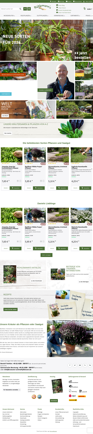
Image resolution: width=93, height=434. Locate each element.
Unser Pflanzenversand (61, 412)
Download (54, 400)
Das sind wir (6, 414)
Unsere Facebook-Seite (63, 10)
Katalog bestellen (25, 420)
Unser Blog (60, 5)
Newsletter (23, 422)
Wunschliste (77, 1)
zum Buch (5, 115)
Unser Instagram (42, 418)
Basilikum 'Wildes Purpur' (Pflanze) (33, 167)
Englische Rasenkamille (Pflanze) (79, 167)
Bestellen (16, 188)
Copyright (75, 412)
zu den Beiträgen (84, 282)
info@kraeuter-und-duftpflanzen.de (17, 370)
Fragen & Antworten (43, 414)
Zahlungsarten (59, 420)
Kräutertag (23, 424)
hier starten (7, 133)
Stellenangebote (7, 416)
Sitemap (57, 422)
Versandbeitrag (59, 418)
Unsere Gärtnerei (7, 412)
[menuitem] (53, 1)
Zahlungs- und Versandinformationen (79, 423)
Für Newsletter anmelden (11, 390)
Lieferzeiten (58, 416)
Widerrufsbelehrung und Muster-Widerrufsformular (80, 417)
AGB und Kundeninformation (81, 420)
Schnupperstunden (25, 426)
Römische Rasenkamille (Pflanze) (79, 227)
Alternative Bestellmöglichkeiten (26, 413)
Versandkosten (53, 431)
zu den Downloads (36, 281)
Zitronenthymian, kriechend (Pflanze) (57, 167)
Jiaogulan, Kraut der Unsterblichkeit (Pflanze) (10, 167)
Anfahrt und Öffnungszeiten (10, 420)
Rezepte (53, 1)
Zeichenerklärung (25, 416)
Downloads (23, 418)
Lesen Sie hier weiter (10, 309)
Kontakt (57, 414)
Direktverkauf (6, 418)
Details (6, 188)
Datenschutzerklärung (79, 414)
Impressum (76, 426)
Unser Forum (61, 8)
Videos (68, 1)
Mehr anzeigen (46, 255)
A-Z (25, 8)
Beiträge (61, 1)
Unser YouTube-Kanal (63, 12)
